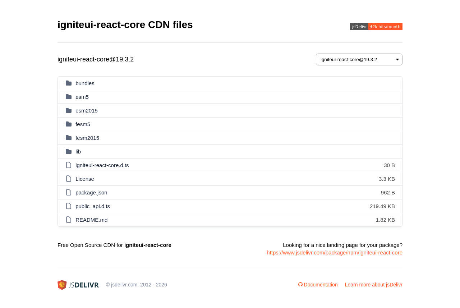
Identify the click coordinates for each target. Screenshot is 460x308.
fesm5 (82, 124)
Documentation (318, 285)
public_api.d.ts (92, 206)
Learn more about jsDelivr (373, 285)
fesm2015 (87, 138)
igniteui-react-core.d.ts (102, 165)
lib (78, 151)
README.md (91, 220)
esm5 (82, 97)
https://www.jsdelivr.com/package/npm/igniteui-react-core (334, 252)
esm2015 (86, 110)
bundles (85, 83)
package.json (91, 192)
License (84, 179)
